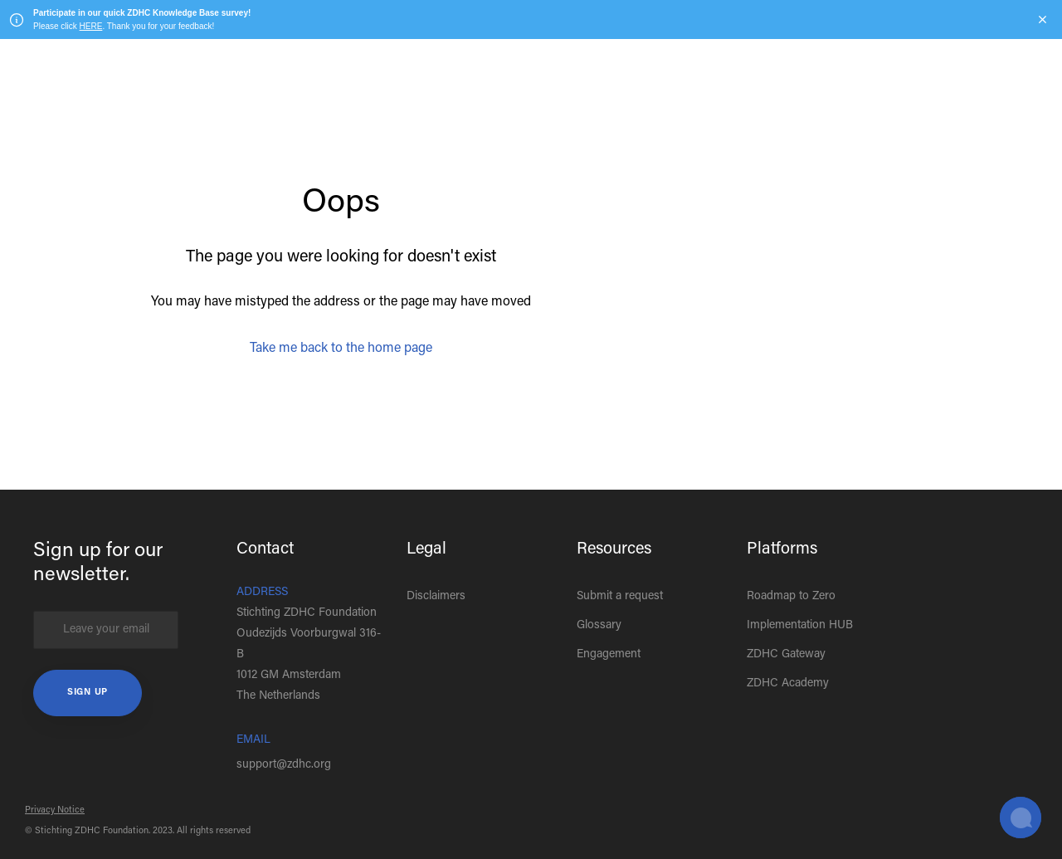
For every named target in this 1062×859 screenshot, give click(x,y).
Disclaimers (436, 597)
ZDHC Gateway (786, 655)
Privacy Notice (55, 810)
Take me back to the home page (341, 348)
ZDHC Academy (788, 684)
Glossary (599, 626)
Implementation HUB (800, 626)
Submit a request (620, 597)
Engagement (609, 655)
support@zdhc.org (283, 765)
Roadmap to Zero (791, 597)
